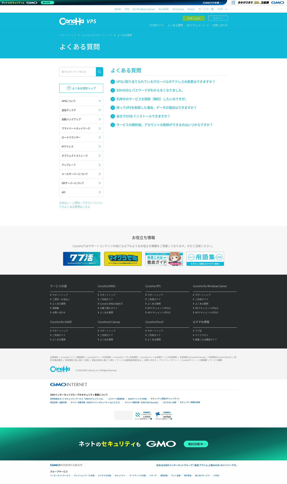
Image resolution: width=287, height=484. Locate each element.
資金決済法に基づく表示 (103, 360)
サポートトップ (67, 35)
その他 (216, 475)
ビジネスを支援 (104, 475)
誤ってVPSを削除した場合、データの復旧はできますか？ (156, 107)
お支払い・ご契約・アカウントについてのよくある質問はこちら (81, 204)
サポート (222, 9)
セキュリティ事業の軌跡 (190, 402)
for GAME (164, 9)
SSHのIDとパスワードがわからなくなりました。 (150, 90)
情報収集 (164, 475)
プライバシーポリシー (169, 360)
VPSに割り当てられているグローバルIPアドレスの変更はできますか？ (165, 81)
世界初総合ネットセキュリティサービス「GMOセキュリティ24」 (77, 398)
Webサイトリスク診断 (137, 398)
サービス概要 (216, 360)
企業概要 (203, 360)
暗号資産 (187, 475)
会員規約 (54, 357)
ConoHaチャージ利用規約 (99, 357)
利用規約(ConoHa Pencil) (219, 357)
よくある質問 (175, 25)
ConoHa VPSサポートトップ (97, 35)
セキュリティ (120, 475)
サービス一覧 (206, 9)
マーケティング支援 (137, 475)
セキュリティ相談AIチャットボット (165, 398)
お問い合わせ (220, 25)
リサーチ (153, 475)
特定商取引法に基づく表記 (77, 360)
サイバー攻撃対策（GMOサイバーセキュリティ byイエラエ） (95, 402)
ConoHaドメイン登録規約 (73, 357)
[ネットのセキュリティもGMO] (28, 2)
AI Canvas (178, 9)
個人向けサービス (202, 475)
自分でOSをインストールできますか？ (143, 116)
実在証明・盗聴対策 (58, 402)
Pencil (191, 9)
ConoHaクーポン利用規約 (126, 357)
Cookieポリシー (189, 360)
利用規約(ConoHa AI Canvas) (193, 357)
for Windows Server (144, 9)
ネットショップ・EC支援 (84, 475)
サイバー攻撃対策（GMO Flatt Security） (142, 402)
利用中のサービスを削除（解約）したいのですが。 (152, 99)
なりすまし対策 (169, 402)
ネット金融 (175, 475)
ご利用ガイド (156, 25)
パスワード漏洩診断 (116, 398)
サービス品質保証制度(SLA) (129, 360)
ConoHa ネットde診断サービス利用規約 (159, 357)
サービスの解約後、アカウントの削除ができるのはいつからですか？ (164, 124)
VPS (127, 9)
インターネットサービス (60, 475)
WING (118, 9)
